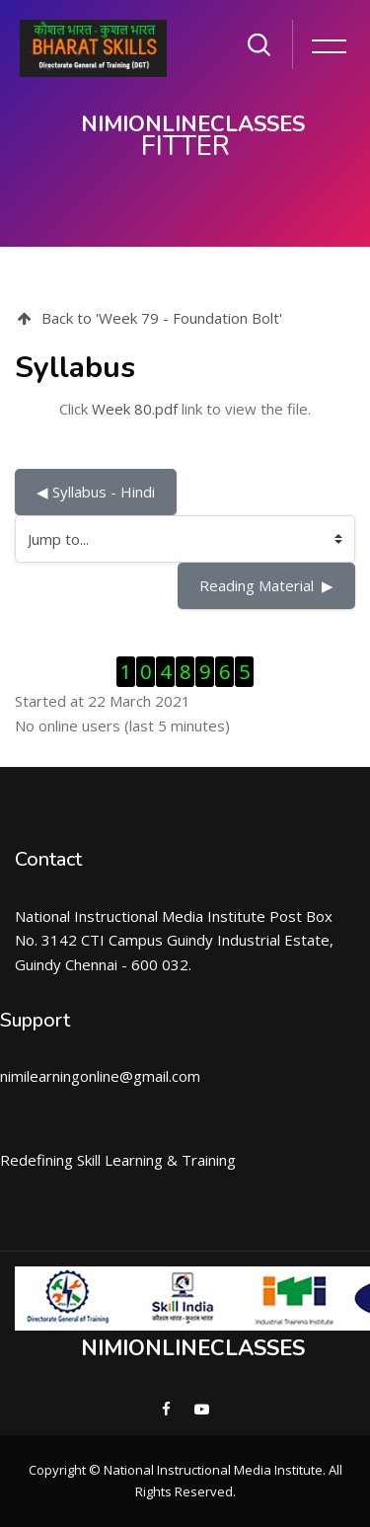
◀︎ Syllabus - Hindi (96, 491)
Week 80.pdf (135, 409)
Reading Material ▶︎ (266, 585)
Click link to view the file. (185, 409)
